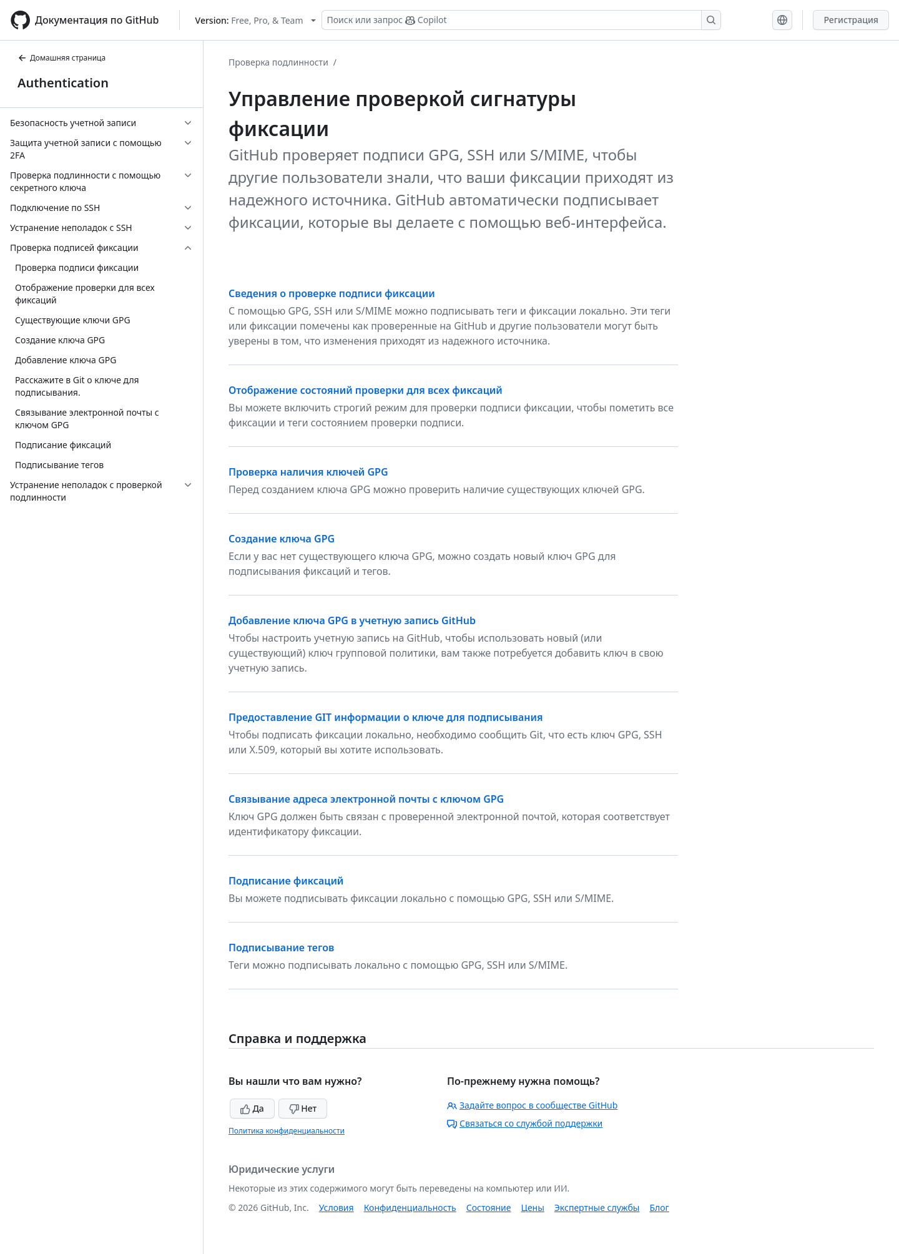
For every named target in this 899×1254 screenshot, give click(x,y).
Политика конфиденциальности (286, 1130)
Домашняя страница (61, 57)
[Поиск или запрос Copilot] (521, 20)
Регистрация (850, 20)
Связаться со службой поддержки (524, 1123)
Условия (336, 1207)
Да (252, 1108)
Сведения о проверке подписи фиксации (331, 293)
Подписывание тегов (281, 947)
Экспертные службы (597, 1207)
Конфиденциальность (410, 1207)
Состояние (488, 1207)
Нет (303, 1108)
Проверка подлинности (278, 62)
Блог (659, 1207)
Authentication (63, 82)
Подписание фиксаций (285, 881)
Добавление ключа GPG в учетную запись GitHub (352, 620)
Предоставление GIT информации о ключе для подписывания (385, 717)
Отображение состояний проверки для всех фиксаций (365, 390)
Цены (532, 1207)
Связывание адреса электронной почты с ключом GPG (366, 799)
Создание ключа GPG (281, 539)
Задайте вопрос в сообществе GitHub (532, 1105)
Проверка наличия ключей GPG (308, 472)
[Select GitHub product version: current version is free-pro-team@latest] (256, 20)
